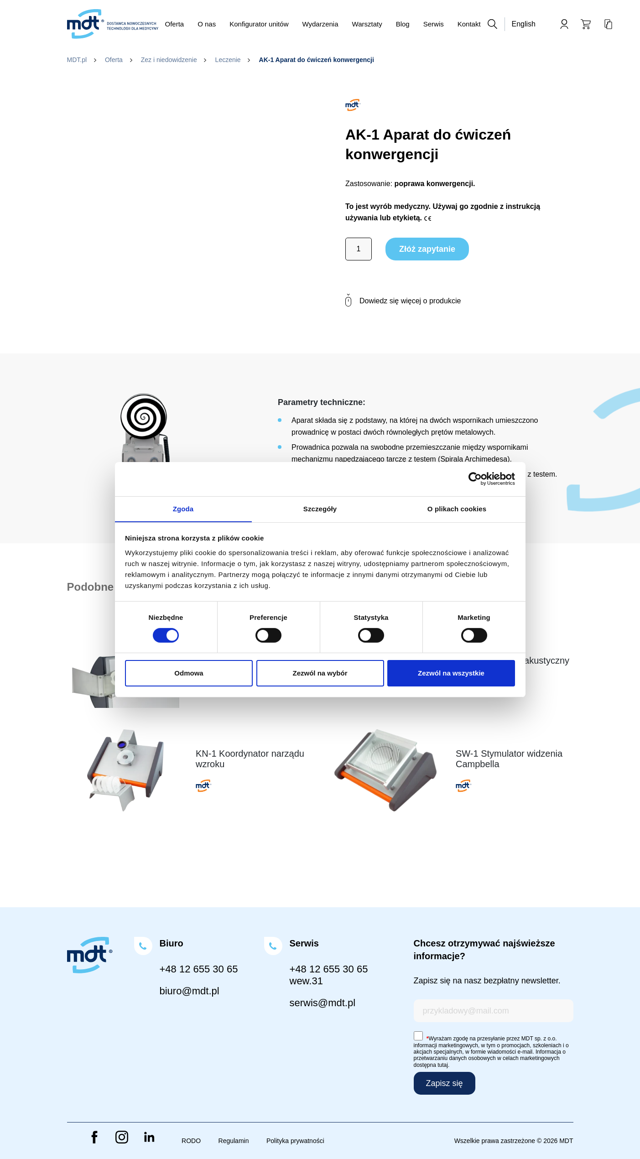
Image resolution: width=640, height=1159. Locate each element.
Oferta (174, 24)
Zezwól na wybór (319, 673)
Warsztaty (367, 24)
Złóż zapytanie (427, 249)
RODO (191, 1140)
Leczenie (228, 59)
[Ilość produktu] (358, 249)
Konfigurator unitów (258, 24)
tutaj (442, 1065)
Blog (403, 24)
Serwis (433, 24)
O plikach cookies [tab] (456, 508)
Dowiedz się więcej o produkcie (403, 301)
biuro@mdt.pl (189, 991)
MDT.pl (77, 59)
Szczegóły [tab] (320, 508)
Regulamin (234, 1140)
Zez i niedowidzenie (169, 59)
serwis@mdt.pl (323, 1002)
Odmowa (188, 673)
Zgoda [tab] (183, 508)
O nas (207, 24)
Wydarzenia (320, 24)
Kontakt (469, 24)
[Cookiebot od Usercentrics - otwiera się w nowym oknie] (475, 478)
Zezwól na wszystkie (451, 673)
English (524, 24)
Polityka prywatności (295, 1140)
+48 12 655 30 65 (199, 969)
